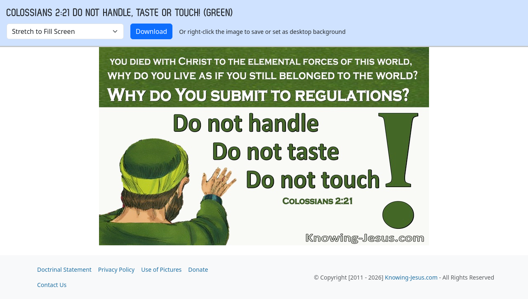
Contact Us (51, 285)
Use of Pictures (161, 269)
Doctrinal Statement (64, 269)
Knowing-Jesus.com (411, 277)
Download (151, 31)
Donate (198, 269)
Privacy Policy (116, 269)
